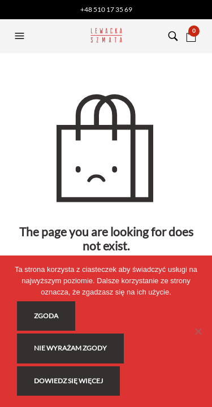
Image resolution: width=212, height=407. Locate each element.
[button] (21, 36)
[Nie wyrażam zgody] (198, 331)
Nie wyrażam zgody (70, 348)
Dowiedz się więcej (68, 380)
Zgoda (46, 315)
